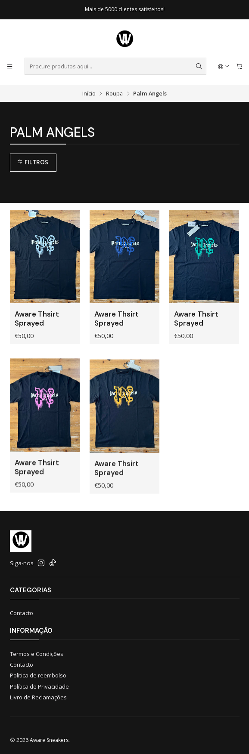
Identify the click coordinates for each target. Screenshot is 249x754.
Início (89, 93)
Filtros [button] (32, 162)
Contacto (21, 613)
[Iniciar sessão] (224, 66)
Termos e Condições (36, 654)
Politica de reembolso (38, 675)
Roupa (114, 93)
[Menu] (10, 66)
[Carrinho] (239, 66)
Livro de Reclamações (38, 697)
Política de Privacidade (39, 686)
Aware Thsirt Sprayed (37, 319)
